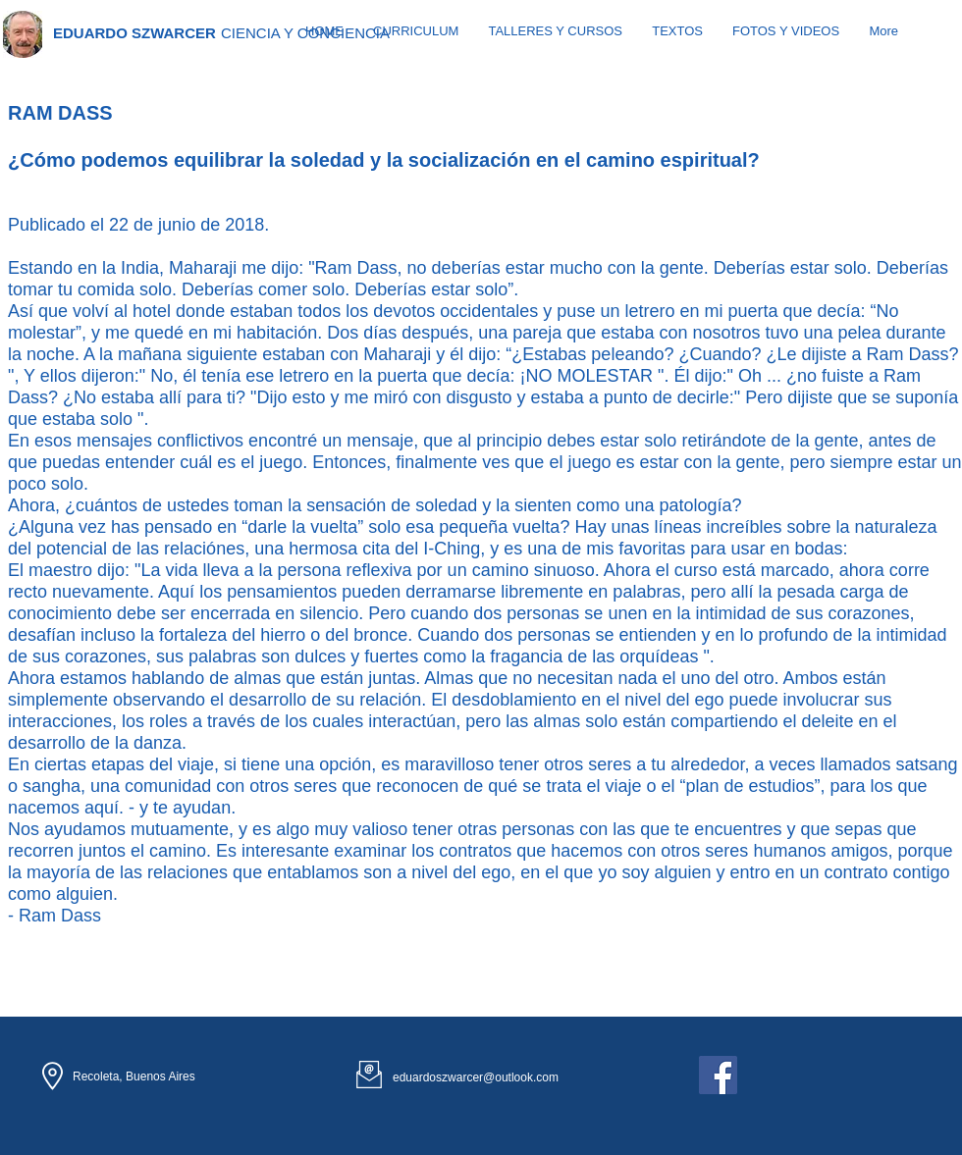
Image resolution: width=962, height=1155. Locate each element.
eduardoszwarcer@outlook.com (476, 1077)
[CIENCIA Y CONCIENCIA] (306, 33)
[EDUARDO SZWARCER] (134, 33)
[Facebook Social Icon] (718, 1075)
